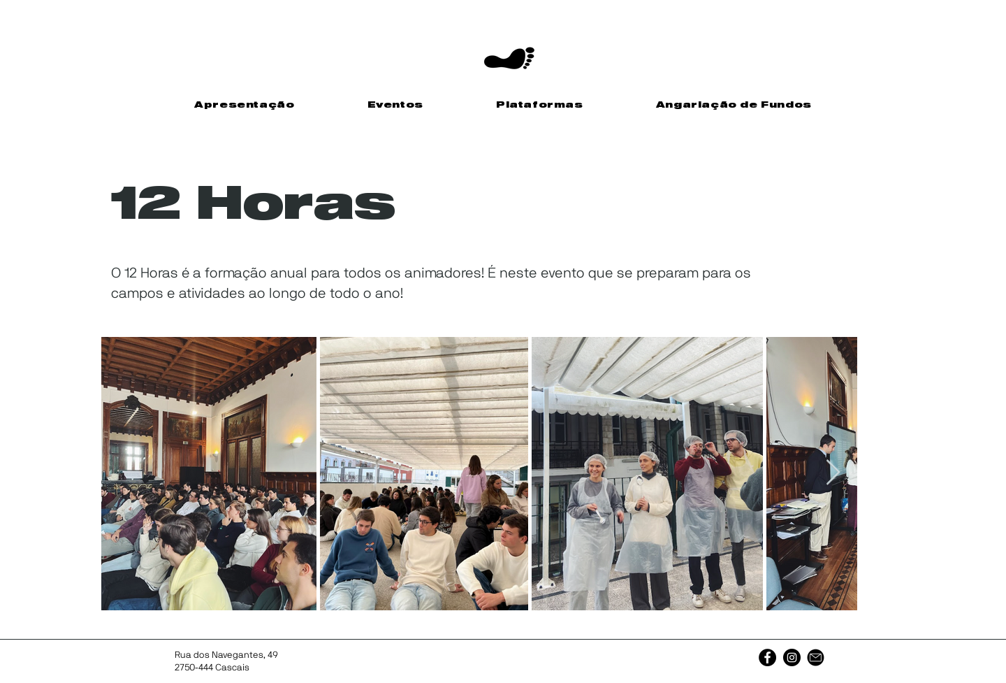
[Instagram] (792, 657)
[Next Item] (833, 473)
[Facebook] (767, 657)
